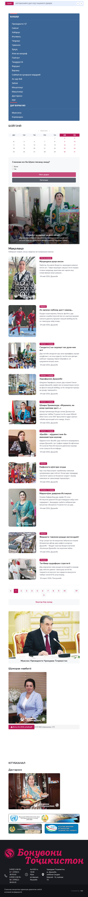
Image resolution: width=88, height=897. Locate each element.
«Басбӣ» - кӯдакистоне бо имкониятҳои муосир (53, 436)
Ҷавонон (16, 45)
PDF (14, 100)
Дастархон (17, 96)
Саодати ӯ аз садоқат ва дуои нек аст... (44, 235)
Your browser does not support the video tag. (44, 744)
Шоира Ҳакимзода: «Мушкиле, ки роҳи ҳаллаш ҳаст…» (57, 406)
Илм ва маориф (19, 53)
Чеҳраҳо (16, 41)
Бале (16, 167)
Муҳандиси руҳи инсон (51, 261)
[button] (12, 215)
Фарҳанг (16, 66)
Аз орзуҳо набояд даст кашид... (56, 310)
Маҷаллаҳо (17, 87)
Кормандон (17, 117)
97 (76, 591)
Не (15, 169)
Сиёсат (15, 28)
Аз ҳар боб (17, 79)
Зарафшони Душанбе (51, 378)
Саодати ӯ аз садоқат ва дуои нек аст (58, 348)
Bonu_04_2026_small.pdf (21, 727)
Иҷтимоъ (16, 36)
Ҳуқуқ (15, 49)
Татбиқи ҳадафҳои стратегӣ (55, 563)
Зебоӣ (15, 83)
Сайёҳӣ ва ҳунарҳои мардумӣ (26, 75)
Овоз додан (44, 175)
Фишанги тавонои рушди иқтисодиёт (59, 536)
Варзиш (15, 70)
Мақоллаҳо (17, 91)
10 (64, 591)
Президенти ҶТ (19, 24)
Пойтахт (16, 58)
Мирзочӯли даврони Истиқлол (56, 493)
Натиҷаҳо (44, 180)
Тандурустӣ (17, 62)
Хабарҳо (16, 32)
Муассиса (16, 113)
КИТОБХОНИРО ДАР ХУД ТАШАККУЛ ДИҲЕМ (33, 3)
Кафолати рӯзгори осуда (53, 467)
